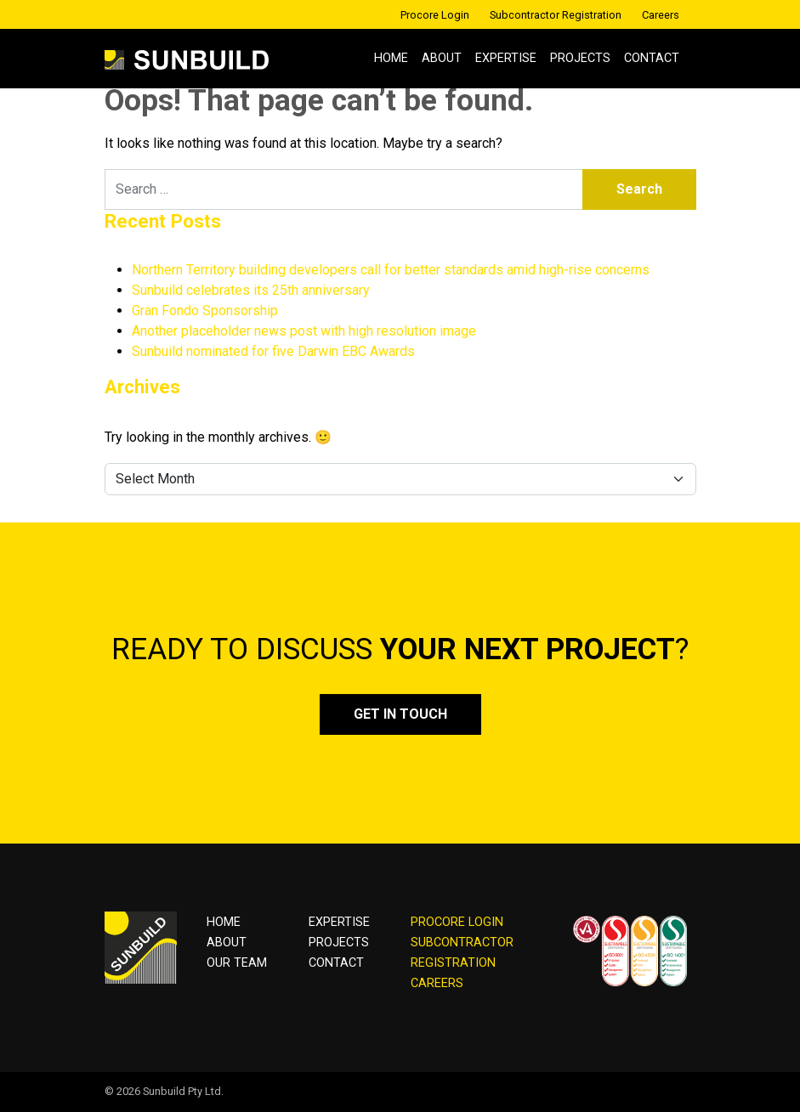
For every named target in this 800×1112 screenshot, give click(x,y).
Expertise (505, 58)
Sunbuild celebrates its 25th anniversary (251, 290)
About (442, 58)
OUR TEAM (237, 963)
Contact (651, 58)
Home (391, 58)
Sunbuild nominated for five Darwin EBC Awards (273, 351)
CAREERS (437, 983)
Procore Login (434, 14)
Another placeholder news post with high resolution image (304, 331)
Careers (660, 14)
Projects (580, 58)
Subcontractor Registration (555, 14)
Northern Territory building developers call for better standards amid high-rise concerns (391, 270)
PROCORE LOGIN (457, 922)
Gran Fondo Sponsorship (205, 310)
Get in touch (400, 714)
